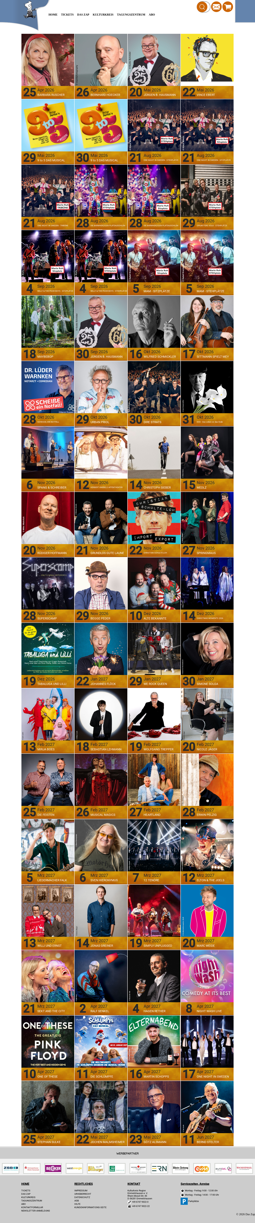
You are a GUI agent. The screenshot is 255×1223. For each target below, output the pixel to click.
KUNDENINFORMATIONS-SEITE (90, 1207)
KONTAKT (134, 1184)
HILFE (77, 1204)
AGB (76, 1200)
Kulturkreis (103, 14)
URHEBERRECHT (82, 1194)
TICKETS (67, 14)
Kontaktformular (32, 1207)
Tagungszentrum (131, 14)
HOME (53, 14)
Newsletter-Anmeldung (35, 1210)
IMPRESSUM (80, 1190)
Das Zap (83, 14)
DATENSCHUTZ (82, 1197)
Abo (152, 14)
